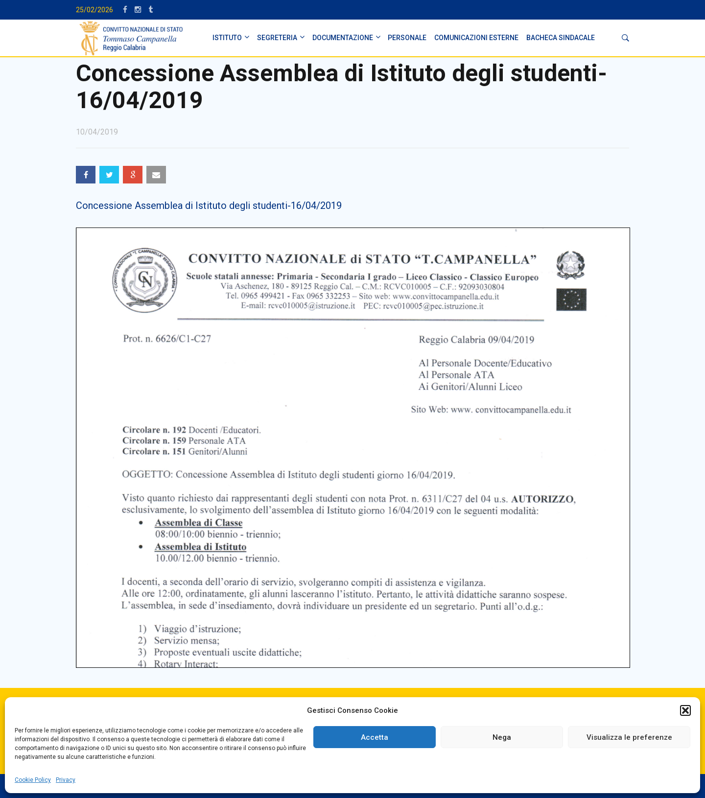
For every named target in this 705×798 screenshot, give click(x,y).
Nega (502, 737)
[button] (685, 710)
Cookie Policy (33, 779)
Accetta (374, 737)
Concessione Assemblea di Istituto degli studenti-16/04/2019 (209, 205)
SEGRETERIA (277, 38)
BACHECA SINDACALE (560, 38)
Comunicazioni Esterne (476, 38)
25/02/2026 (94, 10)
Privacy (65, 779)
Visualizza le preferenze (629, 737)
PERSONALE (407, 38)
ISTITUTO (227, 38)
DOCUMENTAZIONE (342, 38)
